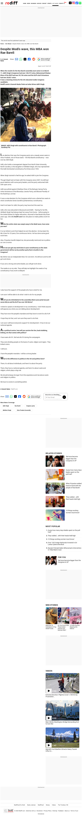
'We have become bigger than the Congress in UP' (72, 459)
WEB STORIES (52, 605)
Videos (54, 805)
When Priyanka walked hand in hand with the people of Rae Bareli (74, 486)
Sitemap (54, 811)
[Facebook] (77, 2)
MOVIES (39, 3)
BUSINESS (33, 3)
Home (2, 44)
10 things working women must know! (61, 539)
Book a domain (31, 805)
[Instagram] (73, 2)
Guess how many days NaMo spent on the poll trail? (74, 472)
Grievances (41, 814)
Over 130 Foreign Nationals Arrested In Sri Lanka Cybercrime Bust (62, 543)
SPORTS (49, 3)
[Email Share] (16, 59)
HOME (24, 3)
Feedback (61, 811)
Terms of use (74, 811)
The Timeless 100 (63, 805)
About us (67, 811)
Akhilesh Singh (7, 410)
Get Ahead (8, 44)
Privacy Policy (47, 811)
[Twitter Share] (25, 59)
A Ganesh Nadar (5, 389)
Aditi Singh (6, 406)
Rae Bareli (17, 406)
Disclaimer (40, 811)
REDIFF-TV (62, 3)
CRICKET (44, 3)
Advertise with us (31, 811)
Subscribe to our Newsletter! (52, 394)
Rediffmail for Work (19, 805)
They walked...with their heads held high (62, 536)
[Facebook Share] (29, 59)
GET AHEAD (55, 3)
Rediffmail (41, 805)
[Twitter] (70, 2)
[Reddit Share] (33, 59)
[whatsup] (80, 2)
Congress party (30, 406)
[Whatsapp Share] (20, 59)
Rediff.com (22, 811)
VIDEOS (49, 671)
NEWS (28, 3)
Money (48, 805)
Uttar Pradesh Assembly (24, 410)
